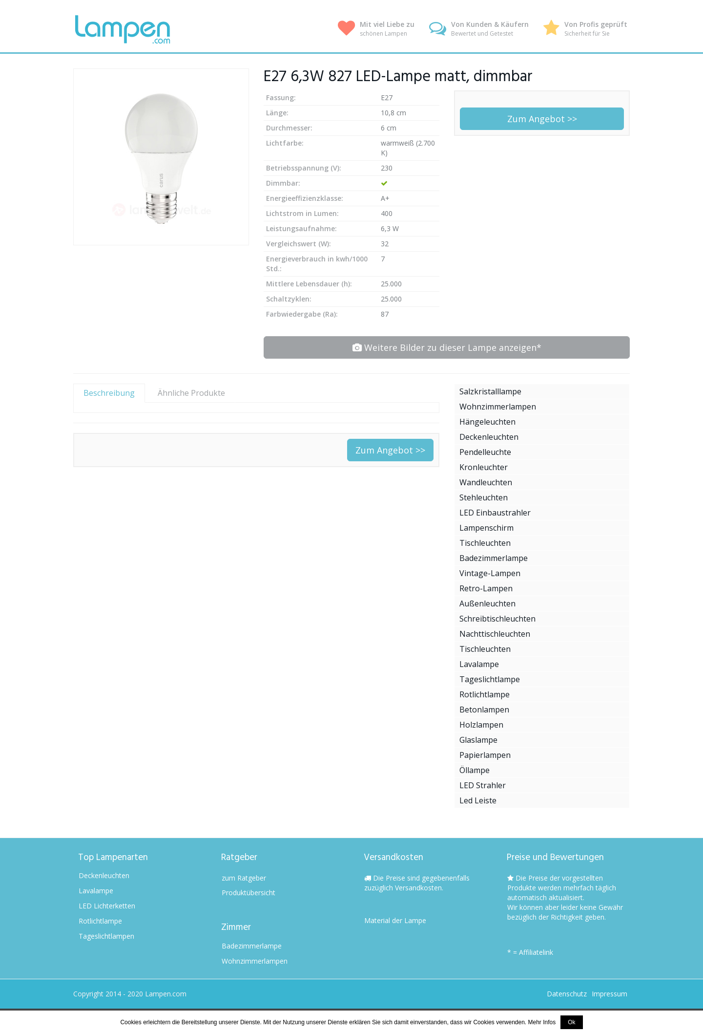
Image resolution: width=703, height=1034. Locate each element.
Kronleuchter (483, 467)
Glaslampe (478, 739)
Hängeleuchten (487, 421)
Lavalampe (479, 664)
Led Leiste (477, 800)
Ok (571, 1022)
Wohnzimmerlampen (497, 406)
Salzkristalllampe (490, 391)
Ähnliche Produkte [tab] (191, 393)
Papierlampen (485, 755)
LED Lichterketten (107, 905)
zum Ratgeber (244, 878)
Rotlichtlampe (484, 694)
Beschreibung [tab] (109, 393)
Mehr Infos (542, 1022)
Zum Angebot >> (542, 119)
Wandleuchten (485, 482)
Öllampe (474, 770)
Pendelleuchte (485, 452)
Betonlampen (484, 709)
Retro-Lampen (486, 588)
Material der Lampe (395, 920)
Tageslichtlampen (106, 936)
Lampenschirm (486, 527)
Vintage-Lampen (489, 573)
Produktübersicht (248, 892)
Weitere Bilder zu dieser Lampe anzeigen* (446, 347)
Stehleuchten (483, 497)
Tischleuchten (485, 543)
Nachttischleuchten (494, 633)
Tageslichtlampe (489, 679)
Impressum (609, 993)
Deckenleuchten (488, 436)
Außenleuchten (487, 603)
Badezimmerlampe (493, 558)
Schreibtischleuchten (497, 618)
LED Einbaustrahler (495, 512)
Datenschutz (567, 993)
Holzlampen (481, 724)
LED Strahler (482, 785)
